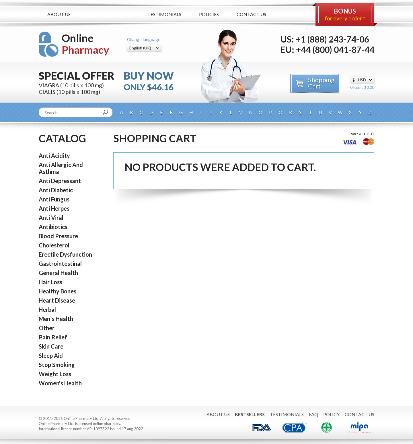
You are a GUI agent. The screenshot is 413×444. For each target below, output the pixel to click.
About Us (59, 14)
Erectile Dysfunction (65, 254)
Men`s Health (56, 318)
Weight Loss (55, 373)
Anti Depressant (60, 180)
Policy (331, 414)
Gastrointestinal (60, 263)
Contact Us (251, 14)
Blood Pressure (58, 235)
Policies (209, 14)
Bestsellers (109, 14)
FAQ (313, 414)
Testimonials (164, 14)
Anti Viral (51, 217)
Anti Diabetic (56, 190)
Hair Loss (50, 281)
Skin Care (51, 346)
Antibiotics (53, 226)
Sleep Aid (51, 355)
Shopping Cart (321, 83)
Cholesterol (54, 245)
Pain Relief (53, 337)
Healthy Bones (57, 291)
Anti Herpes (54, 208)
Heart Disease (57, 300)
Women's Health (60, 383)
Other (46, 327)
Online (85, 44)
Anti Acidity (54, 155)
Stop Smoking (57, 364)
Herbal (47, 309)
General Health (58, 272)
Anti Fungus (54, 199)
